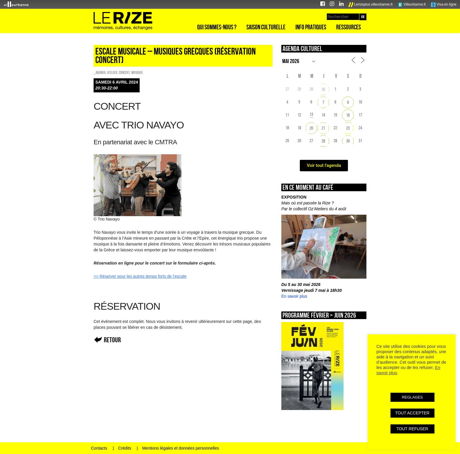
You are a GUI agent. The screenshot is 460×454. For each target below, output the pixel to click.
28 (323, 140)
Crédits (124, 448)
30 (323, 89)
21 (323, 128)
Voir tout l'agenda (324, 165)
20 (311, 128)
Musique (137, 72)
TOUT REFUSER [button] (412, 428)
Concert (124, 72)
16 (348, 115)
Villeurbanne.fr (412, 4)
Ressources (348, 27)
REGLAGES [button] (412, 397)
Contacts (99, 448)
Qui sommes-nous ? (216, 27)
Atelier (112, 72)
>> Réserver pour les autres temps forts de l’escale (140, 276)
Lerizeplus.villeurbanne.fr (371, 4)
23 (348, 128)
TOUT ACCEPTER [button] (412, 413)
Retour (112, 340)
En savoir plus (294, 296)
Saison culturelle (265, 27)
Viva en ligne (443, 4)
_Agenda (100, 72)
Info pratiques (310, 27)
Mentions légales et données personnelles (180, 448)
